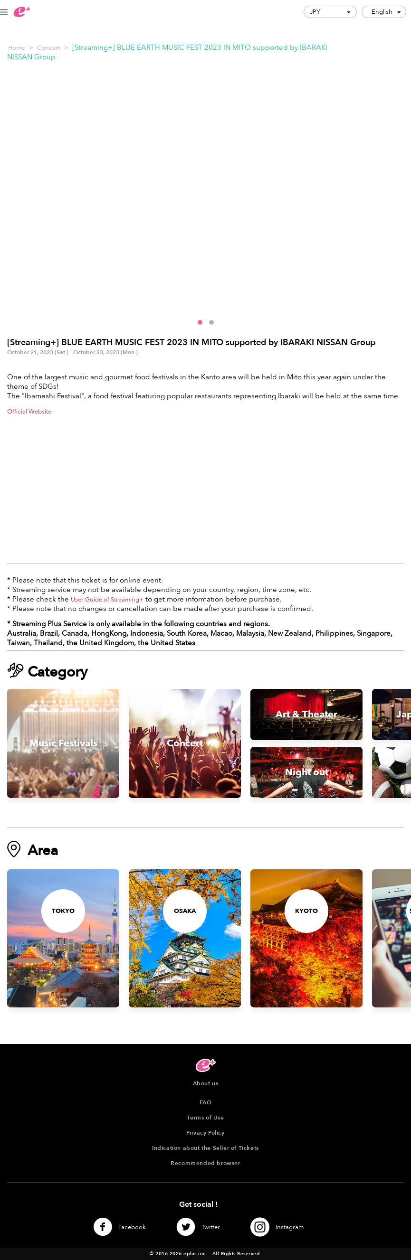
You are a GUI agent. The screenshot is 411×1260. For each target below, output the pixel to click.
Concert (48, 48)
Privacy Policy (205, 1133)
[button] (200, 322)
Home (16, 48)
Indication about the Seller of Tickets (205, 1148)
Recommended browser (205, 1163)
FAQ (206, 1102)
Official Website (29, 411)
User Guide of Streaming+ (107, 599)
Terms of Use (205, 1117)
